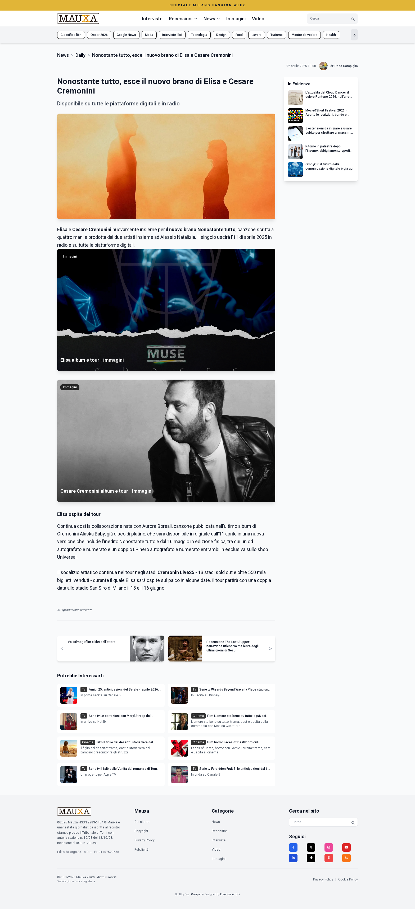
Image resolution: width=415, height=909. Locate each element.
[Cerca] (353, 18)
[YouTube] (346, 847)
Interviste (152, 18)
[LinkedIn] (293, 858)
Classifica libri (71, 35)
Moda (149, 35)
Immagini (236, 18)
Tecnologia (199, 35)
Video (258, 18)
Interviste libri (172, 35)
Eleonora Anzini (230, 894)
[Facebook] (293, 847)
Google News (126, 35)
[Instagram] (328, 847)
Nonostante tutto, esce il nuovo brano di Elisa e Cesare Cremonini (162, 55)
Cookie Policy (348, 879)
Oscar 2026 (99, 35)
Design (221, 35)
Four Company (194, 894)
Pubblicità (141, 849)
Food (239, 35)
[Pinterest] (328, 858)
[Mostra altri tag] (354, 34)
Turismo (276, 35)
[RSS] (346, 858)
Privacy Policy (144, 840)
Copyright (141, 831)
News (63, 55)
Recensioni (220, 831)
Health (331, 35)
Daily (80, 55)
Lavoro (256, 35)
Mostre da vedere (304, 35)
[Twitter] (311, 847)
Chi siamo (141, 822)
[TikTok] (311, 858)
